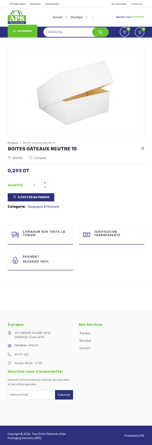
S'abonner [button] (64, 395)
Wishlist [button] (15, 158)
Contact (85, 348)
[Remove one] (45, 187)
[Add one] (44, 182)
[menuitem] (60, 17)
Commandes (52, 4)
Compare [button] (37, 158)
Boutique (35, 4)
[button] (93, 17)
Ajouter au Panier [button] (31, 197)
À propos (85, 333)
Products (13, 142)
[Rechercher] (100, 32)
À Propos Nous (18, 4)
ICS (142, 435)
